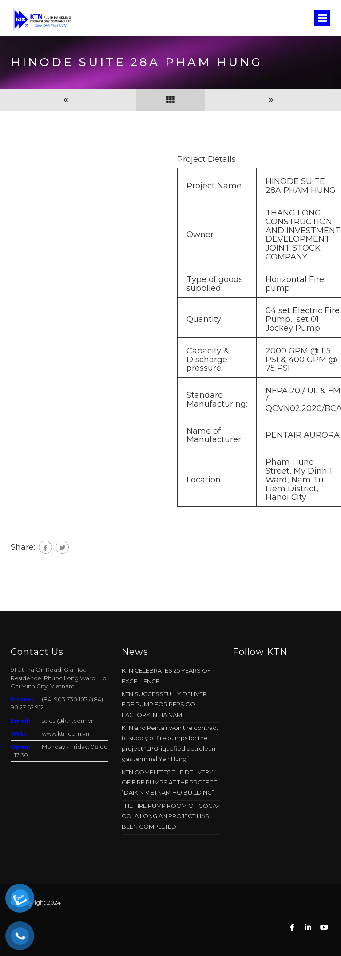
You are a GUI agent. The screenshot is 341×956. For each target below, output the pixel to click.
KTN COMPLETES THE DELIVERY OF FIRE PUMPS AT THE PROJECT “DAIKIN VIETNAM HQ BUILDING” (169, 782)
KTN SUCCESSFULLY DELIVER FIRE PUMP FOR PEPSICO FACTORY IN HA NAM (164, 704)
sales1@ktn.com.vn (68, 720)
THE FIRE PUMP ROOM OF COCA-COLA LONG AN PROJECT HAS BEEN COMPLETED (170, 816)
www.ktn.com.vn (65, 733)
